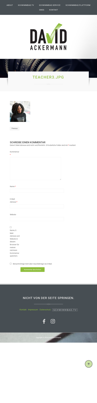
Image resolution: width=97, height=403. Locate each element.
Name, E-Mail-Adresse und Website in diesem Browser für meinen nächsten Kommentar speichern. (15, 243)
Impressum (33, 309)
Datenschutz (45, 309)
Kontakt (23, 309)
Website (13, 215)
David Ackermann (54, 337)
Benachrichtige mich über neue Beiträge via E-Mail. (32, 264)
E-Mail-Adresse (13, 200)
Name (13, 186)
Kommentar (14, 153)
